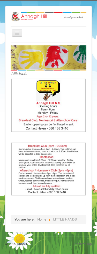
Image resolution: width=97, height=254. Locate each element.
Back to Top (83, 244)
